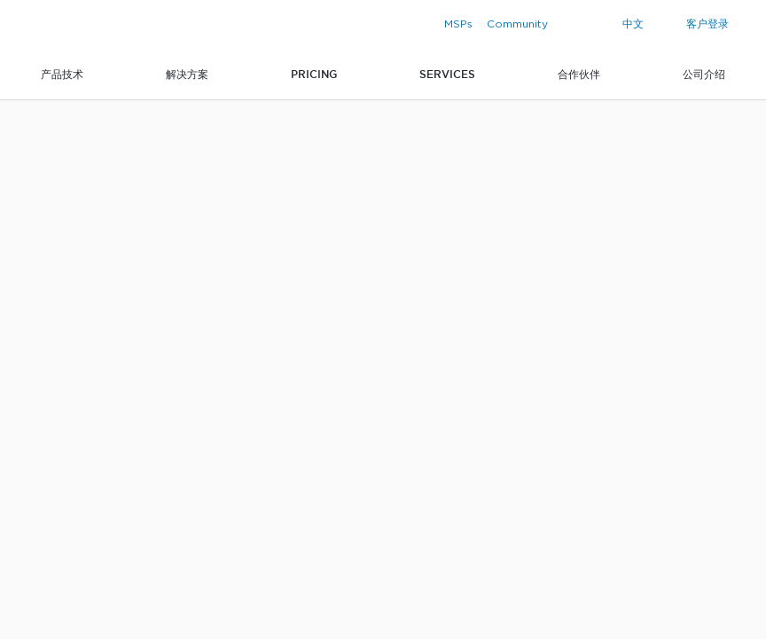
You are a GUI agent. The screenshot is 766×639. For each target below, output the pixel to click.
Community (517, 24)
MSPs (458, 24)
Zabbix (75, 27)
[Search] (597, 24)
